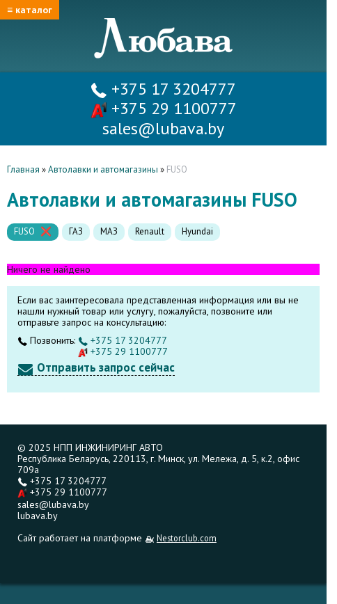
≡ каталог (29, 9)
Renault (149, 231)
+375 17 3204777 (163, 89)
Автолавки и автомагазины (103, 169)
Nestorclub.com (187, 537)
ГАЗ (76, 231)
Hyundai (197, 231)
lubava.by (37, 515)
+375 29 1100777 (164, 108)
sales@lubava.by (53, 504)
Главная (23, 169)
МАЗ (109, 231)
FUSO (24, 231)
